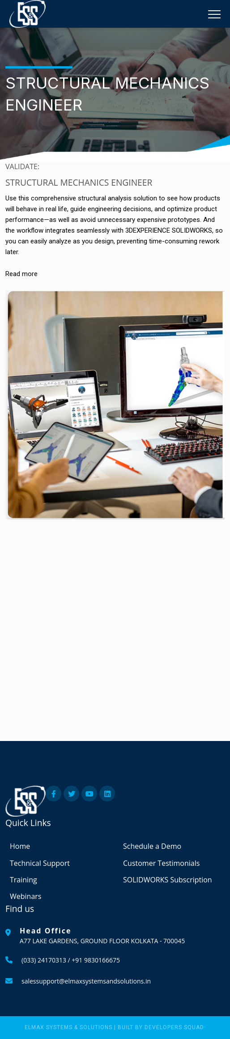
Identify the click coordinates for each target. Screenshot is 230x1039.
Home (20, 846)
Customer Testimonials (161, 863)
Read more (21, 274)
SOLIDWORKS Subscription (167, 880)
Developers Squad (174, 1027)
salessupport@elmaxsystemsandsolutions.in (86, 981)
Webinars (25, 896)
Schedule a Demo (152, 846)
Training (23, 880)
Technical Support (40, 863)
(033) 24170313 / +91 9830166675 (70, 960)
